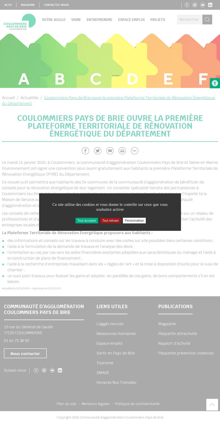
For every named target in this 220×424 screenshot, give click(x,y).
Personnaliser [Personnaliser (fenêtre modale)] (134, 220)
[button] (215, 83)
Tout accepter (86, 220)
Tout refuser (110, 220)
